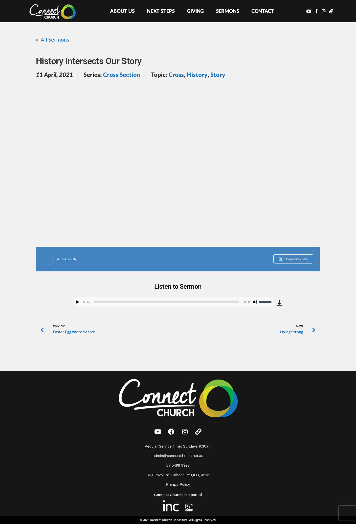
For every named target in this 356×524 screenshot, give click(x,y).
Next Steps (161, 11)
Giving (195, 11)
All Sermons (52, 39)
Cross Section (121, 74)
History (197, 74)
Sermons (227, 11)
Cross (176, 74)
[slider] (166, 302)
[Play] (77, 301)
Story (217, 74)
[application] (173, 302)
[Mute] (255, 301)
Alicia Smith (66, 259)
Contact (262, 11)
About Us (122, 11)
